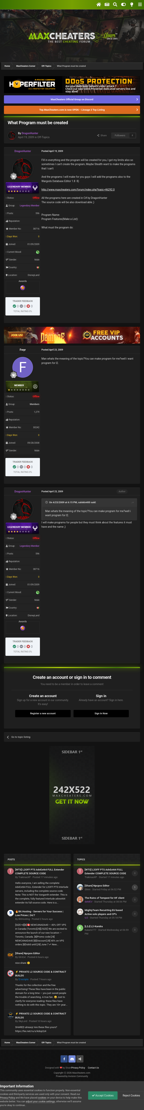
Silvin (88, 889)
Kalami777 (90, 930)
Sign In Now (101, 713)
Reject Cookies (131, 1095)
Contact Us (93, 1067)
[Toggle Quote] (47, 502)
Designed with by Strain (58, 1067)
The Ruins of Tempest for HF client (104, 897)
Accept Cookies (103, 1095)
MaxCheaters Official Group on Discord (72, 99)
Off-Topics (44, 137)
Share (102, 135)
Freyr (23, 349)
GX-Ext (22, 957)
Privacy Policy (78, 1067)
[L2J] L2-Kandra (94, 926)
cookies (42, 1097)
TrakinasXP (24, 877)
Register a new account (43, 713)
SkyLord (22, 1021)
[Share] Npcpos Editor (27, 953)
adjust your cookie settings (40, 1101)
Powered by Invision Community (72, 1076)
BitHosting (24, 919)
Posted (45, 877)
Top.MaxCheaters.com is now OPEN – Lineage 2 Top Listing (72, 109)
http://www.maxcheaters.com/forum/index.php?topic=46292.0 (78, 189)
